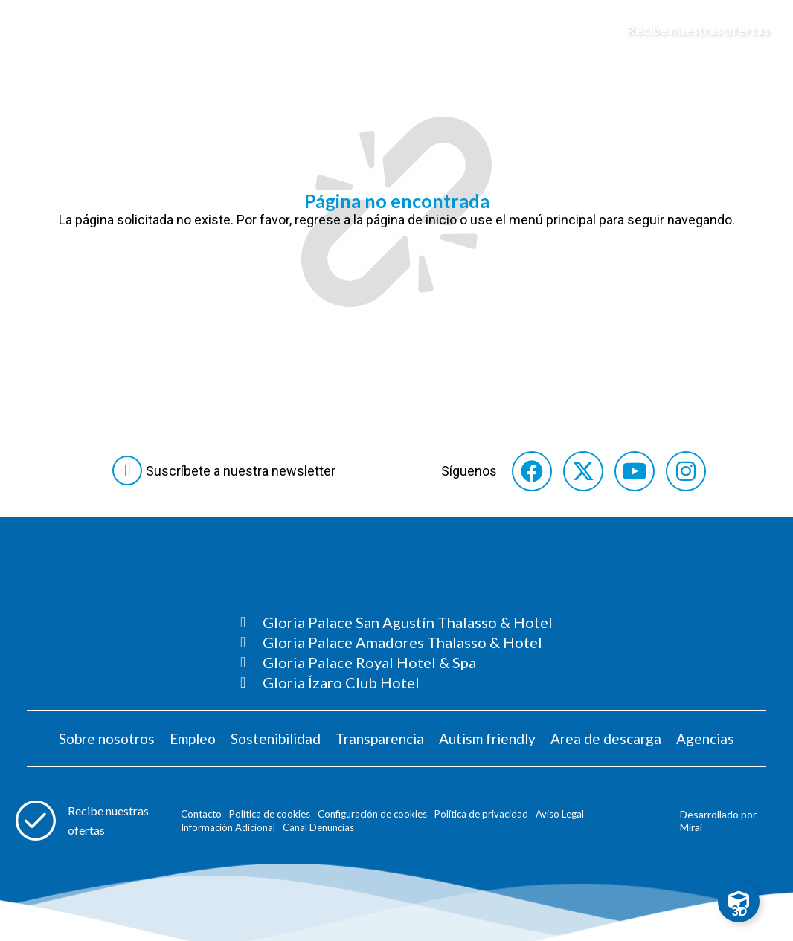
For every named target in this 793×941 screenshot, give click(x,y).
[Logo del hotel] (397, 30)
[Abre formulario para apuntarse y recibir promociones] (691, 30)
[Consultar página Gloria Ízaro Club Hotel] (396, 682)
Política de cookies (269, 814)
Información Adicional (228, 827)
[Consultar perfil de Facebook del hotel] (532, 471)
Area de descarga (605, 738)
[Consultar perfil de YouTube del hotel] (634, 471)
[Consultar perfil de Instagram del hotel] (686, 471)
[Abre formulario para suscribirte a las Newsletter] (226, 470)
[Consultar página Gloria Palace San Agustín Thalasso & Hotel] (396, 622)
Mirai (691, 827)
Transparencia (380, 738)
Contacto (201, 814)
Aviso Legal (560, 814)
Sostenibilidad (276, 738)
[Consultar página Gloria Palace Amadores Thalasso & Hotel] (396, 642)
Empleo (193, 738)
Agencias (705, 738)
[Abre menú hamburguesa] (30, 30)
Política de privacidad (481, 814)
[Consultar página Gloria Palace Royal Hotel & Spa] (396, 662)
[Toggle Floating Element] (739, 901)
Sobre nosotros (107, 738)
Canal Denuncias (318, 827)
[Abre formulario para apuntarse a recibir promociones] (89, 821)
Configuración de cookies (372, 814)
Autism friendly (487, 738)
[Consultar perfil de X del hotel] (583, 471)
